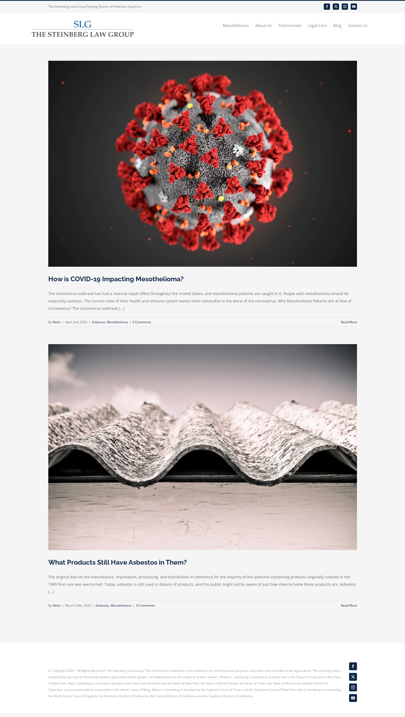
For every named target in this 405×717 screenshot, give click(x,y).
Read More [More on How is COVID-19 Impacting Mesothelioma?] (349, 322)
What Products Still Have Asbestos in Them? (117, 562)
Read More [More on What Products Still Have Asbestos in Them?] (349, 605)
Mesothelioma (117, 322)
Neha (57, 322)
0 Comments (141, 322)
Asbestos (98, 322)
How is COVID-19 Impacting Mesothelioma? (116, 279)
